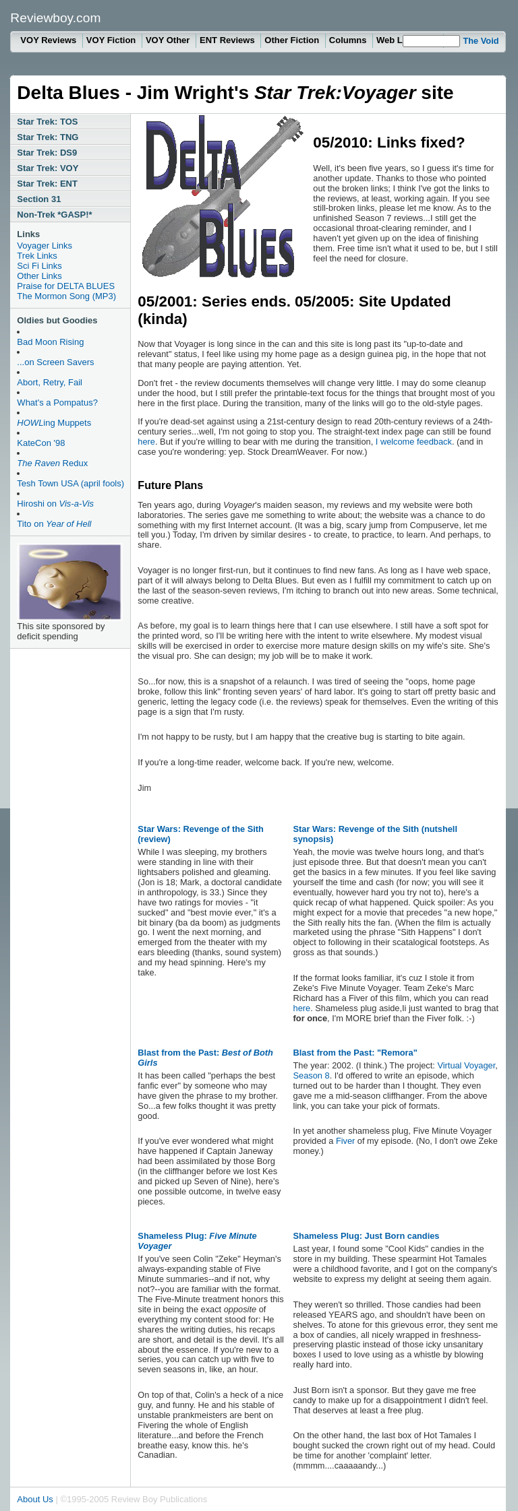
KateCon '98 (41, 443)
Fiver (345, 1141)
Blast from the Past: (205, 1058)
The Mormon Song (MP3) (66, 296)
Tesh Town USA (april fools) (70, 483)
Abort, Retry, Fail (49, 382)
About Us (35, 1499)
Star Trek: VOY (47, 168)
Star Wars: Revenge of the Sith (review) (201, 834)
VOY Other (169, 40)
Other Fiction (293, 40)
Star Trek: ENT (47, 184)
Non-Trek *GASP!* (54, 215)
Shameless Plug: (197, 1241)
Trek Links (37, 256)
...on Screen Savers (55, 362)
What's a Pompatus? (57, 402)
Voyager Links (44, 245)
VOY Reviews (49, 40)
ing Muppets (54, 423)
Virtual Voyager (466, 1065)
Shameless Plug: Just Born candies (366, 1236)
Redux (52, 463)
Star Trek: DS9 (47, 153)
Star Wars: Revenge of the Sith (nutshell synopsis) (375, 834)
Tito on (54, 524)
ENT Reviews (228, 40)
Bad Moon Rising (50, 342)
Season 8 (311, 1075)
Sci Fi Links (39, 266)
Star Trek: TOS (47, 122)
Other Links (39, 276)
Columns (349, 40)
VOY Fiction (112, 40)
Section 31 (39, 199)
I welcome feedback (414, 442)
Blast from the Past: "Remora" (355, 1053)
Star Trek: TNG (47, 137)
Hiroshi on (55, 504)
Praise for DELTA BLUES (66, 286)
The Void (480, 41)
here (146, 442)
